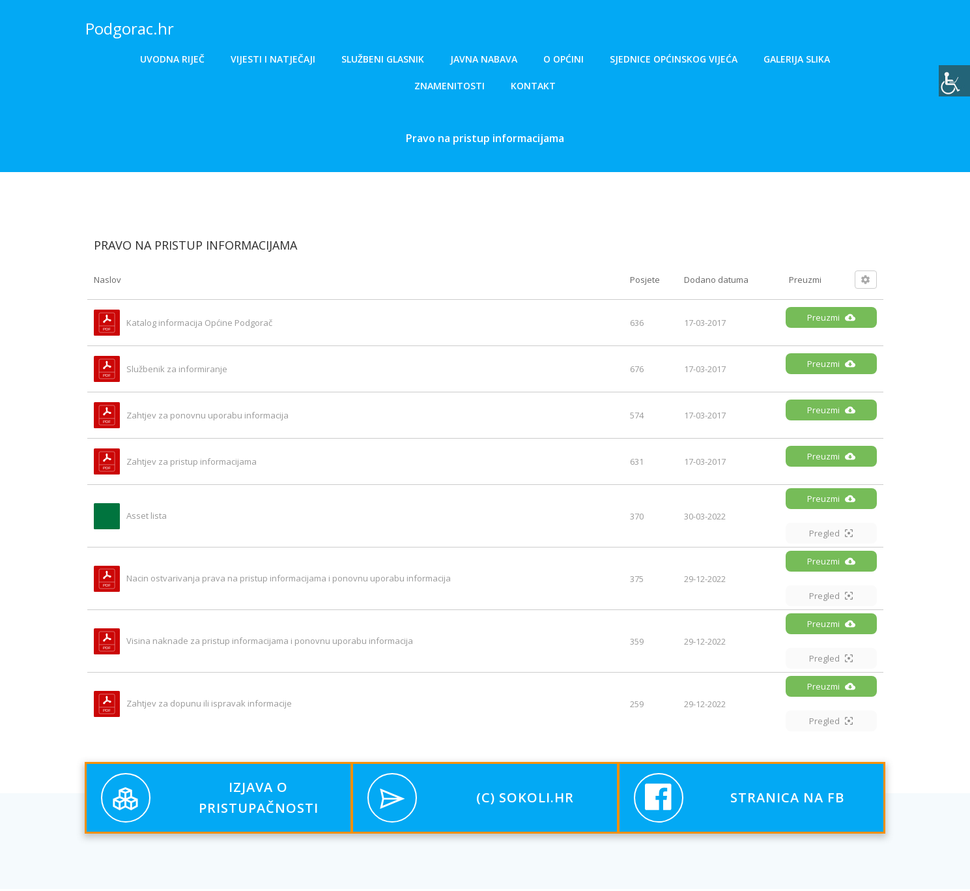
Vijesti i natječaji (273, 59)
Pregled (831, 536)
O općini (563, 59)
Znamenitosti (449, 86)
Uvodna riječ (172, 59)
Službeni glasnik (382, 59)
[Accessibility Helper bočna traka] (954, 80)
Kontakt (533, 86)
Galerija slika (796, 59)
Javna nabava (483, 59)
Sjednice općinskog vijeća (673, 59)
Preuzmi (831, 320)
